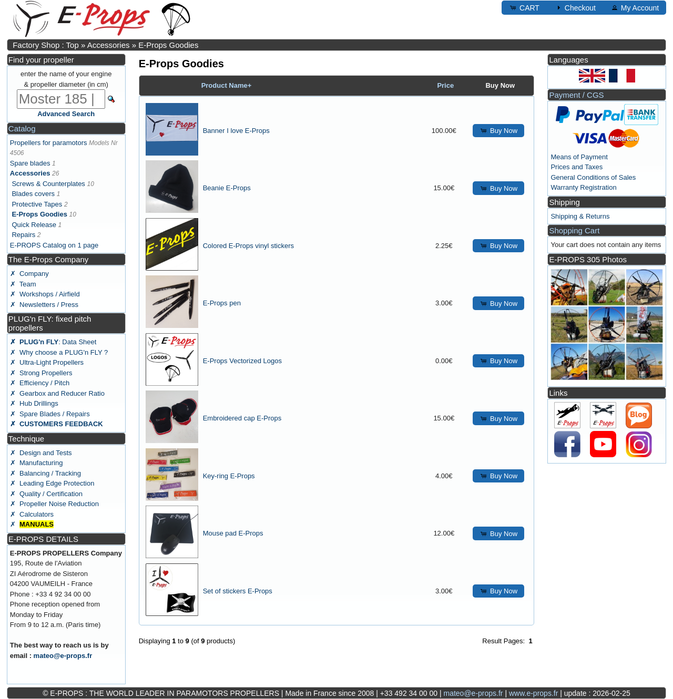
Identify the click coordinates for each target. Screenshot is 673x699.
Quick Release (34, 225)
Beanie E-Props (227, 188)
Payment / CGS (576, 94)
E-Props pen (222, 303)
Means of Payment (578, 157)
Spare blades (30, 163)
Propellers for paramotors (48, 143)
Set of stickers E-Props (237, 591)
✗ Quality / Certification (46, 494)
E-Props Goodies (168, 44)
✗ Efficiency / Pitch (39, 383)
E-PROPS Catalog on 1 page (54, 245)
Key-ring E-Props (229, 476)
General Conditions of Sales (593, 177)
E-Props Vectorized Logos (242, 361)
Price (445, 85)
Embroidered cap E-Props (242, 418)
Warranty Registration (583, 187)
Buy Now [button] (498, 130)
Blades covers (33, 194)
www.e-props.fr (533, 693)
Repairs (23, 235)
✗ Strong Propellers (41, 373)
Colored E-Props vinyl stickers (248, 246)
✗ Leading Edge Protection (52, 483)
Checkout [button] (575, 7)
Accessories (108, 44)
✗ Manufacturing (36, 463)
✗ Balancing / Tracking (45, 473)
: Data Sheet (53, 342)
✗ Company (29, 273)
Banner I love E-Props (236, 131)
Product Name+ (226, 85)
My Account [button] (634, 7)
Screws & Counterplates (48, 184)
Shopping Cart (574, 230)
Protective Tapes (37, 204)
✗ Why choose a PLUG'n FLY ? (59, 352)
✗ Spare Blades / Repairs (50, 414)
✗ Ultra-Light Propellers (47, 362)
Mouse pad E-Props (233, 533)
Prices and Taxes (576, 167)
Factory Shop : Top (46, 44)
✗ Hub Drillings (34, 403)
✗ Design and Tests (41, 453)
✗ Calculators (32, 514)
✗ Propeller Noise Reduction (54, 504)
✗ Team (23, 284)
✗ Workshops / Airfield (45, 294)
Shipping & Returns (579, 216)
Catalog (22, 128)
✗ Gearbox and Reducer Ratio (57, 393)
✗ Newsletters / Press (44, 305)
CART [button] (524, 7)
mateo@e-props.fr (63, 656)
